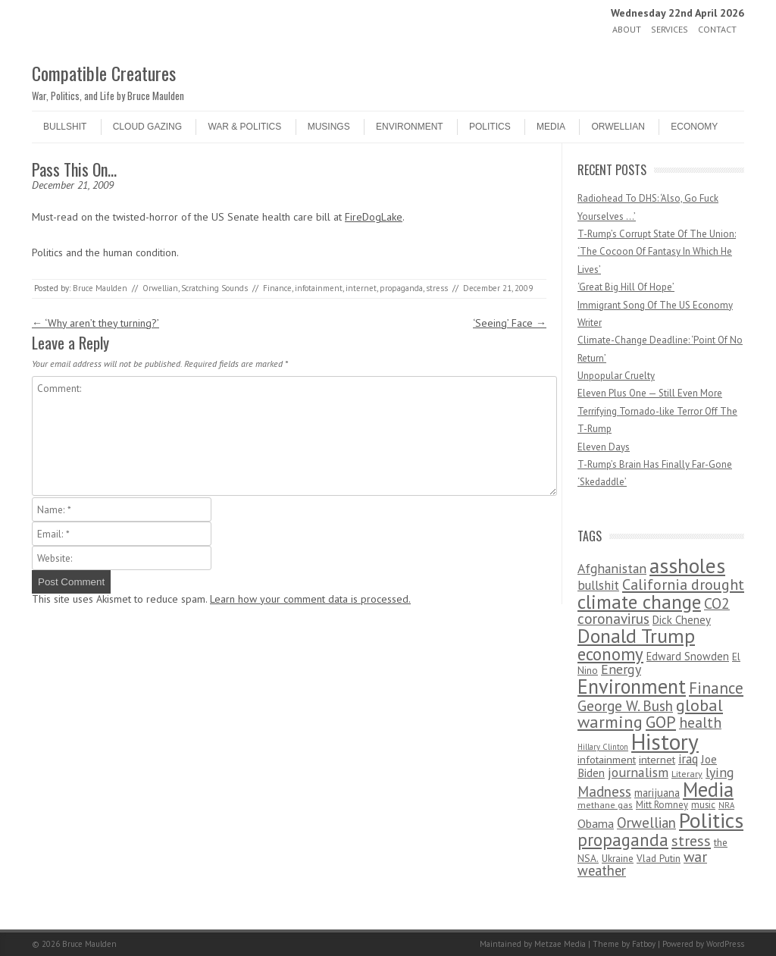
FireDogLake (373, 217)
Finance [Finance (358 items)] (716, 688)
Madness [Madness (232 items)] (604, 791)
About (626, 29)
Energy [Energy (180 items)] (621, 669)
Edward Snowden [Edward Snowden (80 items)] (687, 656)
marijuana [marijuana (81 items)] (657, 792)
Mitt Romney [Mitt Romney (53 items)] (662, 804)
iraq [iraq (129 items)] (688, 759)
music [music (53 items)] (703, 804)
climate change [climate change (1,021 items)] (639, 601)
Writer (589, 322)
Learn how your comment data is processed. (310, 599)
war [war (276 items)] (695, 856)
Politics (490, 126)
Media (551, 126)
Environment (409, 126)
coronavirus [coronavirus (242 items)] (613, 618)
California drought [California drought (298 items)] (683, 584)
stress (437, 288)
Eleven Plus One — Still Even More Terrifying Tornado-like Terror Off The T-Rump (657, 411)
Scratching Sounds (214, 288)
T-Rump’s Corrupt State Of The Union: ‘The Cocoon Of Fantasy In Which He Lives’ (656, 251)
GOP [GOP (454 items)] (661, 721)
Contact (717, 29)
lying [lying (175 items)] (720, 772)
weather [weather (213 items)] (601, 870)
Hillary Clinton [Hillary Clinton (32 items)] (602, 746)
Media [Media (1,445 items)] (708, 789)
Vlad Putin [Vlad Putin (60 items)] (659, 858)
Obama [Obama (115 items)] (595, 823)
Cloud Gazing (147, 126)
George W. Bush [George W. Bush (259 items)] (625, 705)
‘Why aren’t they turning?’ (95, 323)
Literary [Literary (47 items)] (686, 773)
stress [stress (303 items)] (691, 841)
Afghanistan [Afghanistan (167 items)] (611, 568)
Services (669, 29)
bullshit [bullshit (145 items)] (598, 585)
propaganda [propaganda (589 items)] (622, 840)
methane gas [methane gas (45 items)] (605, 804)
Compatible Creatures (104, 72)
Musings (329, 126)
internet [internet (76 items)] (657, 759)
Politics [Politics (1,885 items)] (711, 820)
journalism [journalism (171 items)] (638, 772)
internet (361, 288)
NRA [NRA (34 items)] (726, 805)
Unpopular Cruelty (616, 375)
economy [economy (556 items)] (610, 654)
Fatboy (644, 944)
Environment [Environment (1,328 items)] (631, 686)
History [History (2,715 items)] (665, 741)
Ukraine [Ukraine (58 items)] (618, 858)
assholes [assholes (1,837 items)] (687, 565)
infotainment (319, 288)
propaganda (401, 288)
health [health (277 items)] (700, 722)
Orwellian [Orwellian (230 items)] (646, 822)
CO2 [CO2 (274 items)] (717, 603)
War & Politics (244, 126)
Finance (277, 288)
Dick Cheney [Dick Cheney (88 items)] (681, 620)
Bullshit (64, 126)
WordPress (725, 944)
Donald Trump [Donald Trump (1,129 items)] (636, 635)
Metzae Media (560, 944)
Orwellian (617, 126)
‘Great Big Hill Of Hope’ (625, 287)
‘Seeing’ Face (509, 323)
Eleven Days (603, 446)
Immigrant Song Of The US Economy (655, 305)
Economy (694, 126)
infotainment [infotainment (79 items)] (606, 759)
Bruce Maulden (100, 288)
